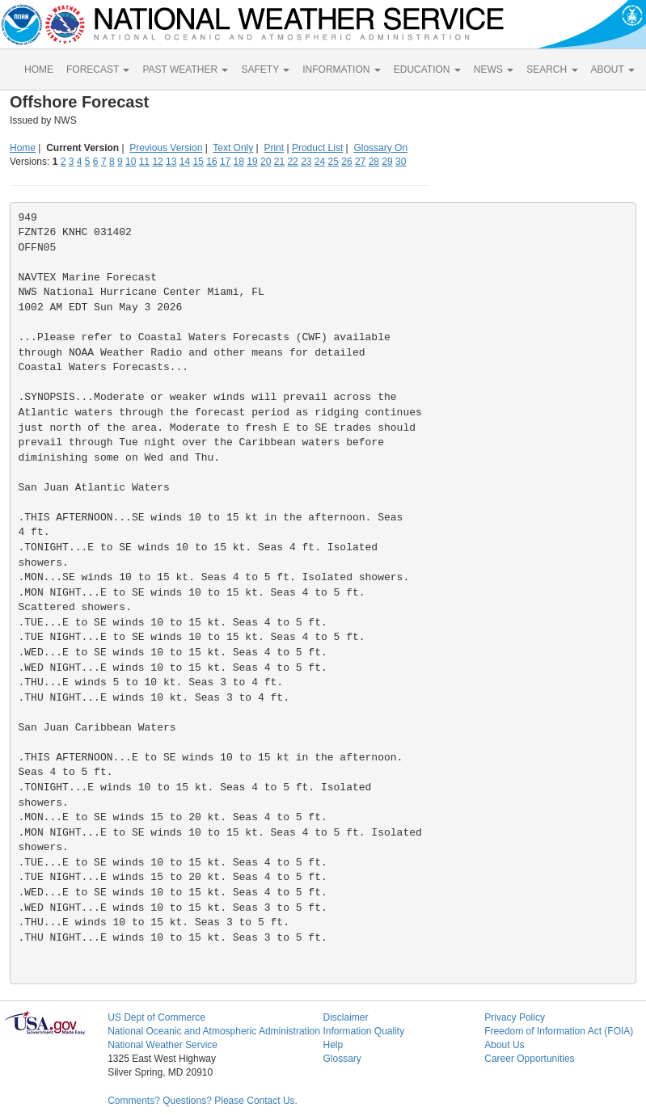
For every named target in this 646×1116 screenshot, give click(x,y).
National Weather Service (162, 1045)
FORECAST (97, 69)
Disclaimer (345, 1017)
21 (279, 161)
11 (144, 161)
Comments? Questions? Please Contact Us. (203, 1100)
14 (184, 161)
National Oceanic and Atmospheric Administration (214, 1031)
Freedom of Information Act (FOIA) (558, 1031)
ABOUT (613, 69)
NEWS (493, 69)
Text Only (233, 148)
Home (23, 148)
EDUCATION (427, 69)
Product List (317, 148)
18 (239, 161)
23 (306, 161)
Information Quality (363, 1031)
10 (130, 161)
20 (265, 161)
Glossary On (380, 148)
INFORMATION (341, 69)
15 (198, 161)
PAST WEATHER (185, 69)
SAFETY (265, 69)
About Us (504, 1045)
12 (157, 161)
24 (320, 161)
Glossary (342, 1058)
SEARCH (551, 69)
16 (211, 161)
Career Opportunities (529, 1058)
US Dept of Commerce (156, 1017)
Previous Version (165, 148)
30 (400, 161)
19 (252, 161)
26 (346, 161)
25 (333, 161)
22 (292, 161)
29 (387, 161)
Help (333, 1045)
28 (374, 161)
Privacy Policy (514, 1017)
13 (171, 161)
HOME (38, 69)
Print (274, 148)
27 (360, 161)
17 (225, 161)
